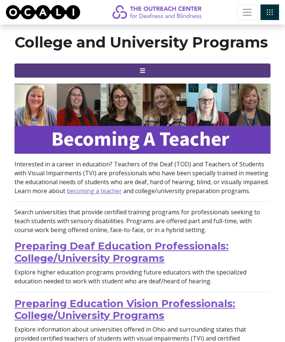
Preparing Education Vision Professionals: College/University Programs (124, 309)
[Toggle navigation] (247, 12)
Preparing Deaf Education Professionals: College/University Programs (121, 252)
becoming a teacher (94, 191)
